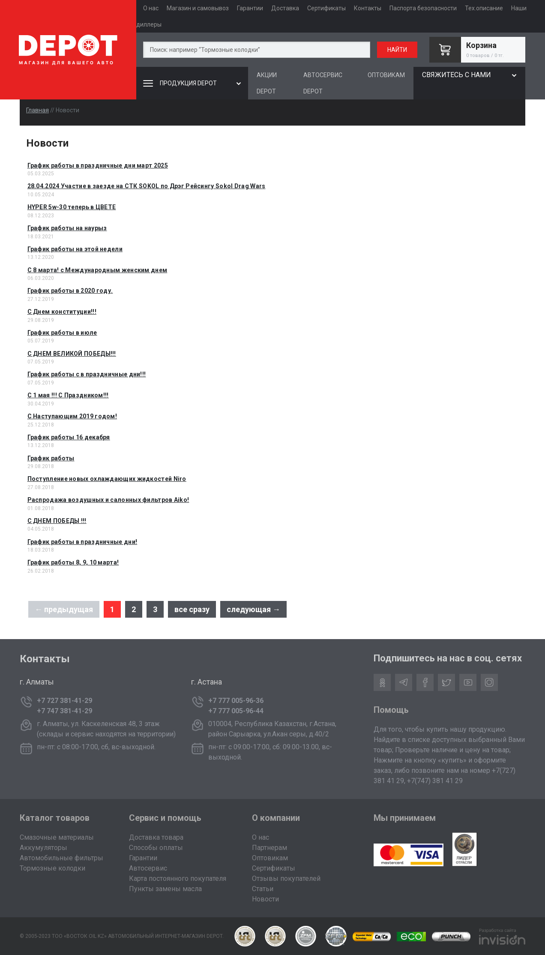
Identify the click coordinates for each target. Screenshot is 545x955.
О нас (151, 8)
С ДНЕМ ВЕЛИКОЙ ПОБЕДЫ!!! (71, 353)
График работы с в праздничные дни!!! (86, 374)
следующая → (253, 609)
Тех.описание (484, 8)
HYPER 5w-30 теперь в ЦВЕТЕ (71, 207)
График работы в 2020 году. (70, 290)
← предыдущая (64, 609)
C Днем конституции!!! (61, 311)
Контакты (367, 8)
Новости (265, 899)
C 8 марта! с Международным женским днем (97, 270)
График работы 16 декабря (68, 437)
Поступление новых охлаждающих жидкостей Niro (106, 478)
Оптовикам (270, 858)
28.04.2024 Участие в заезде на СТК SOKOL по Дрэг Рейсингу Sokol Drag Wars (146, 186)
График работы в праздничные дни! (82, 541)
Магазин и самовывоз (198, 8)
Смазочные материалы (57, 837)
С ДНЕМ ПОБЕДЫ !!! (57, 520)
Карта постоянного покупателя (177, 878)
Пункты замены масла (165, 889)
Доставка (285, 8)
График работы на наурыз (67, 228)
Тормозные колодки (52, 868)
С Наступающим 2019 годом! (72, 416)
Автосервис (148, 868)
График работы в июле (62, 332)
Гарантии (250, 8)
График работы (51, 458)
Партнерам (269, 848)
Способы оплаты (156, 848)
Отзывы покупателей (286, 878)
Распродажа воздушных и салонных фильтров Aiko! (108, 499)
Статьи (262, 889)
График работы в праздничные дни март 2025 (97, 165)
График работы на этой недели (75, 249)
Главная (37, 110)
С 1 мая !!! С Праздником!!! (68, 395)
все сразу (192, 609)
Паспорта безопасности (423, 8)
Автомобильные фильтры (61, 858)
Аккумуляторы (43, 848)
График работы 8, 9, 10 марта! (73, 562)
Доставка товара (156, 837)
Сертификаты (326, 8)
